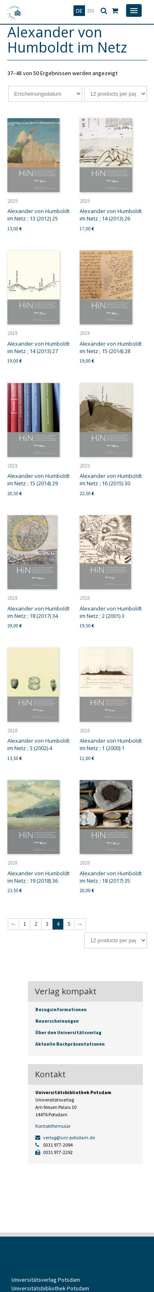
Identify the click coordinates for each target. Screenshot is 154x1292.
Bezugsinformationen (61, 1009)
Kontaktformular (53, 1126)
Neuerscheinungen (57, 1021)
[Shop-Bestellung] (45, 94)
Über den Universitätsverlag (68, 1032)
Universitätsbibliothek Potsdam (50, 1288)
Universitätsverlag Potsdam (45, 1279)
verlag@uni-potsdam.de (65, 1137)
